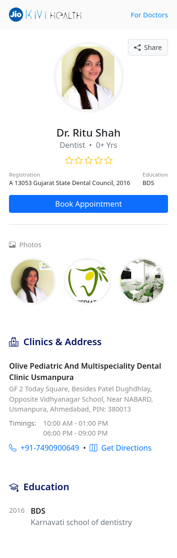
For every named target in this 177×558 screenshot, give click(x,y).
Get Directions (121, 448)
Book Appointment (88, 204)
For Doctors (149, 14)
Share (148, 47)
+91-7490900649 (44, 448)
